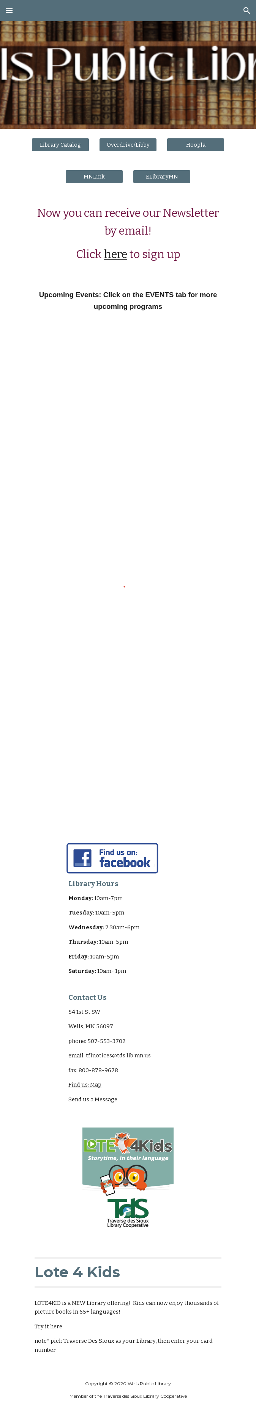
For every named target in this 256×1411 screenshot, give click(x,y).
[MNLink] (94, 176)
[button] (9, 10)
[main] (128, 234)
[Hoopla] (195, 144)
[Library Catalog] (60, 144)
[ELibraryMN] (161, 176)
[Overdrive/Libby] (128, 144)
